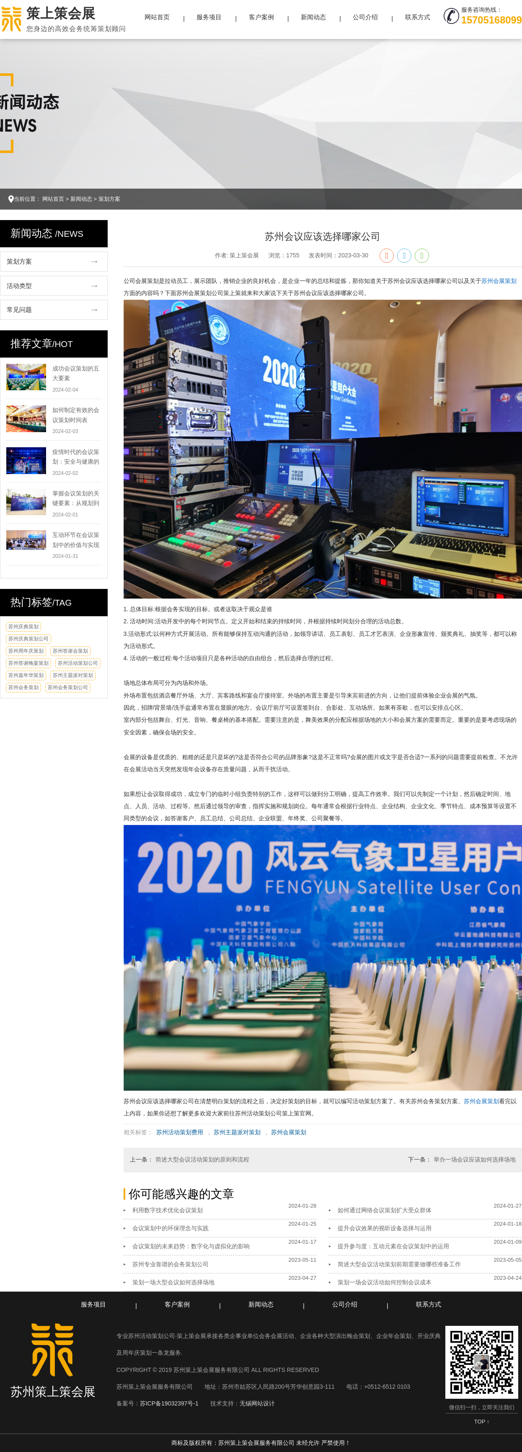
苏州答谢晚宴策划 (28, 663)
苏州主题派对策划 (73, 675)
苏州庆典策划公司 (28, 639)
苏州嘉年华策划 (26, 675)
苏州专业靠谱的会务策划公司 (170, 1264)
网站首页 (157, 17)
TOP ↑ (481, 1421)
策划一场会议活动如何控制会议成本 (385, 1282)
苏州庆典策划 (23, 627)
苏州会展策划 (499, 280)
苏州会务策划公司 (68, 687)
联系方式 (417, 17)
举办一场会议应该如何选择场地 (475, 1159)
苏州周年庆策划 (26, 651)
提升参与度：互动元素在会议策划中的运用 (393, 1246)
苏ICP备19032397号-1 (169, 1403)
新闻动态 (313, 17)
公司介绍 (365, 17)
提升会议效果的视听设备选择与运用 (385, 1228)
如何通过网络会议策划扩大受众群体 (385, 1210)
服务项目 (209, 17)
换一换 (92, 629)
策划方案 (109, 199)
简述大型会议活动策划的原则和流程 (202, 1159)
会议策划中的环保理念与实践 (170, 1228)
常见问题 (19, 309)
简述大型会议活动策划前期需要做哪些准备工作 (399, 1264)
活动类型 (19, 285)
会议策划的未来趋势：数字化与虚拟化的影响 (191, 1246)
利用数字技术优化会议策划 (167, 1210)
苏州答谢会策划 (70, 651)
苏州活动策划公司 (78, 663)
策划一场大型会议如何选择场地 (173, 1282)
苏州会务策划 (23, 687)
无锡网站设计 (257, 1403)
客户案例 (261, 17)
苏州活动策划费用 (179, 1132)
